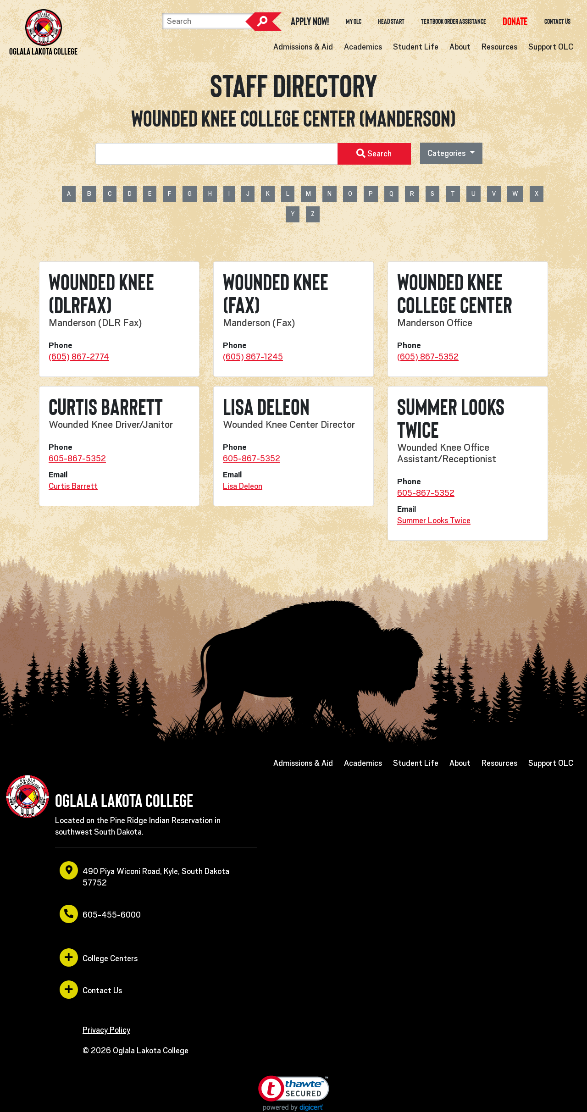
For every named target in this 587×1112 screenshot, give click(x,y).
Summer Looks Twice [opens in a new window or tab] (434, 520)
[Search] (208, 21)
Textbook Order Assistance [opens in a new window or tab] (453, 21)
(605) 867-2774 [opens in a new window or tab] (79, 356)
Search (263, 21)
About (460, 46)
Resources (499, 46)
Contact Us (557, 21)
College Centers (99, 957)
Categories (447, 153)
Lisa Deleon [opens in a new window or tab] (242, 486)
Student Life (415, 46)
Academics (363, 46)
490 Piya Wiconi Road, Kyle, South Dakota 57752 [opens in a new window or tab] (144, 874)
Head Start (391, 21)
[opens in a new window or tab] (515, 21)
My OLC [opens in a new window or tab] (353, 21)
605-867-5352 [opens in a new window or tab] (77, 458)
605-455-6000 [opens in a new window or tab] (100, 914)
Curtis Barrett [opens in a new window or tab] (73, 486)
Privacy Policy (106, 1030)
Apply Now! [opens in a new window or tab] (310, 22)
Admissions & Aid (303, 46)
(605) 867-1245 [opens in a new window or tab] (253, 356)
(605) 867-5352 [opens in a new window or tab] (428, 356)
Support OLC (550, 46)
